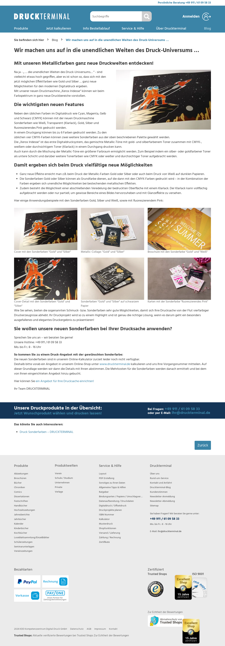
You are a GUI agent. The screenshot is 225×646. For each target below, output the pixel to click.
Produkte (21, 28)
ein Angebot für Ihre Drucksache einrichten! (65, 381)
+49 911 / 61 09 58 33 (198, 3)
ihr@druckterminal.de (191, 413)
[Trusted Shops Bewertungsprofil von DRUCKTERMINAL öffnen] (191, 631)
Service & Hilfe (133, 28)
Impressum (100, 629)
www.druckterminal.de (114, 364)
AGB (89, 629)
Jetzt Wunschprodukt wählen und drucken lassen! (58, 413)
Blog (207, 28)
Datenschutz (76, 629)
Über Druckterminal (171, 28)
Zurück (202, 445)
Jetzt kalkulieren (58, 28)
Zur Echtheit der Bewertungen (111, 636)
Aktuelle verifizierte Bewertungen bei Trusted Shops (63, 636)
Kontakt (113, 629)
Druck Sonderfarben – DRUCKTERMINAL (46, 432)
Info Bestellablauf (96, 28)
